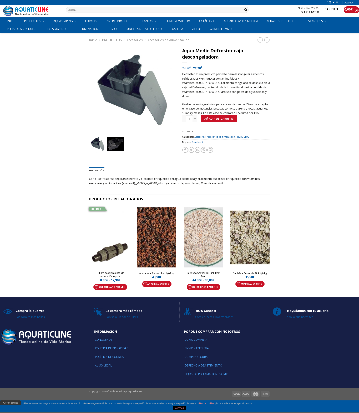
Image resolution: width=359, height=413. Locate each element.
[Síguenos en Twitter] (333, 2)
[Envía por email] (197, 150)
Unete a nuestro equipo (145, 29)
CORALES (91, 21)
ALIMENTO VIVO (222, 29)
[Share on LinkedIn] (210, 150)
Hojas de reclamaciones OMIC (207, 374)
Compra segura (196, 357)
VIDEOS (196, 29)
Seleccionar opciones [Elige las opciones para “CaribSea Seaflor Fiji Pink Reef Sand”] (205, 287)
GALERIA (177, 29)
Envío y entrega (197, 348)
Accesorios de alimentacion (168, 40)
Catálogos (207, 21)
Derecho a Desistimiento (203, 365)
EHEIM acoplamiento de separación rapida (110, 274)
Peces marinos (58, 29)
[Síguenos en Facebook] (327, 2)
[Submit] (246, 10)
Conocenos (103, 340)
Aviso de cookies (10, 403)
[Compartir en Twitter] (191, 150)
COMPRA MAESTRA (177, 21)
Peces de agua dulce (22, 29)
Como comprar (196, 340)
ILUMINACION (91, 29)
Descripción (96, 170)
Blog (114, 29)
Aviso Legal (103, 365)
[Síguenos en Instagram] (330, 2)
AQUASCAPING (65, 21)
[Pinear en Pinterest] (204, 150)
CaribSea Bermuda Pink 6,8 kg (250, 273)
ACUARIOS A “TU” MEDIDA (241, 21)
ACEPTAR (179, 408)
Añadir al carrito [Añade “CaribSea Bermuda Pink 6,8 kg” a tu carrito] (251, 284)
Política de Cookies (109, 357)
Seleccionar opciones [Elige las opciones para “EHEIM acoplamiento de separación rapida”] (112, 287)
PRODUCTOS (34, 21)
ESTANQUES (317, 21)
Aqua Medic (198, 142)
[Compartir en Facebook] (185, 150)
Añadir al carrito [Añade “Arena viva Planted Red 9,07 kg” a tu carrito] (158, 284)
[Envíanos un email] (337, 2)
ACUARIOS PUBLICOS (282, 21)
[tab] (96, 170)
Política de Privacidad (112, 348)
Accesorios (135, 40)
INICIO (11, 21)
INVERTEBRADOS (119, 21)
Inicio (93, 40)
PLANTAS (149, 21)
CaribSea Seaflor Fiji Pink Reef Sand (203, 274)
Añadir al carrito (218, 119)
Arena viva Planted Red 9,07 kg (156, 273)
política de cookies (205, 403)
